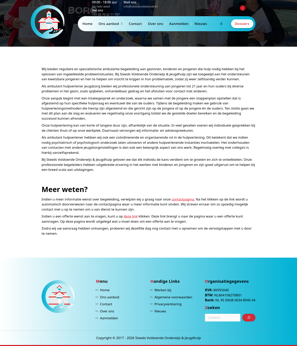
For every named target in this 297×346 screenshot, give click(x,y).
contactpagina (182, 199)
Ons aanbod (109, 23)
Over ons (155, 23)
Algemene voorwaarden (173, 297)
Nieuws (200, 23)
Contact (135, 23)
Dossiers (242, 23)
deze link (131, 216)
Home (87, 23)
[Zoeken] (248, 317)
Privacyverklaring (168, 304)
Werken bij (162, 290)
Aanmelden (178, 23)
